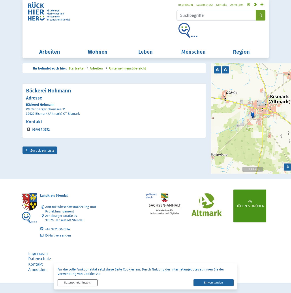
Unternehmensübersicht (127, 78)
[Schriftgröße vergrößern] (241, 5)
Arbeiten (96, 78)
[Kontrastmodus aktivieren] (247, 5)
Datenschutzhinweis (77, 282)
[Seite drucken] (254, 5)
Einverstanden (213, 282)
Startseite (76, 78)
